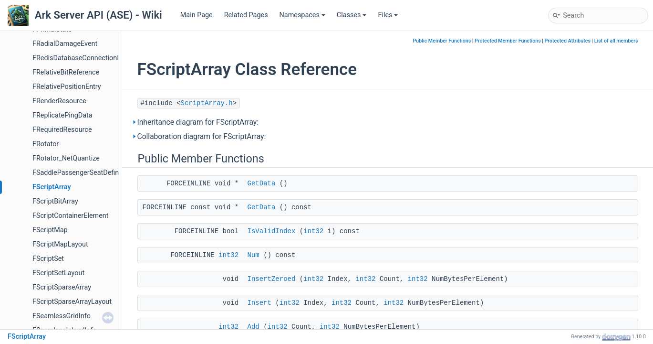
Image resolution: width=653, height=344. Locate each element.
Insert (259, 303)
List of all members (616, 41)
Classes (352, 15)
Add (253, 327)
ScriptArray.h (207, 103)
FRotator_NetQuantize (66, 158)
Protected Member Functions (508, 41)
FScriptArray (51, 187)
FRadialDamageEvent (64, 44)
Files (388, 15)
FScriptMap (50, 230)
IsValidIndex (272, 231)
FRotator (45, 144)
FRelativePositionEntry (66, 87)
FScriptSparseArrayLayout (72, 302)
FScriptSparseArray (61, 287)
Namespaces (302, 15)
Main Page (196, 15)
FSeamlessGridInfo (61, 316)
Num (253, 255)
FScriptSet (48, 259)
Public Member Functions (442, 41)
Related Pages (246, 15)
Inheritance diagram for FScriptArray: (198, 122)
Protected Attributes (568, 41)
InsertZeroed (272, 279)
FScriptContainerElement (70, 216)
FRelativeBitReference (65, 72)
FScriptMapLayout (60, 244)
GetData (262, 183)
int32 (313, 231)
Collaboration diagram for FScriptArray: (201, 136)
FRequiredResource (62, 130)
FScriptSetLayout (58, 273)
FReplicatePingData (62, 115)
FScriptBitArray (55, 201)
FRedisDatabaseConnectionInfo (80, 58)
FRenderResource (59, 101)
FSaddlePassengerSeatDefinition (82, 173)
